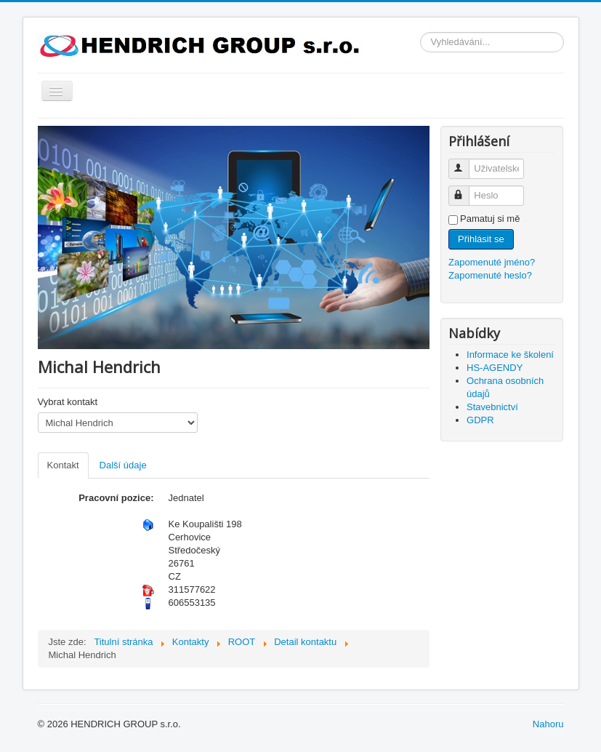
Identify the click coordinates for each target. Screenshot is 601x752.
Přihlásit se (481, 238)
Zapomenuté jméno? (491, 262)
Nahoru (548, 724)
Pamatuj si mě (490, 218)
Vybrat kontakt (68, 401)
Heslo (465, 189)
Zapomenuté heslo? (490, 275)
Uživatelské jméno (465, 162)
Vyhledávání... (420, 32)
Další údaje (123, 465)
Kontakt (63, 465)
